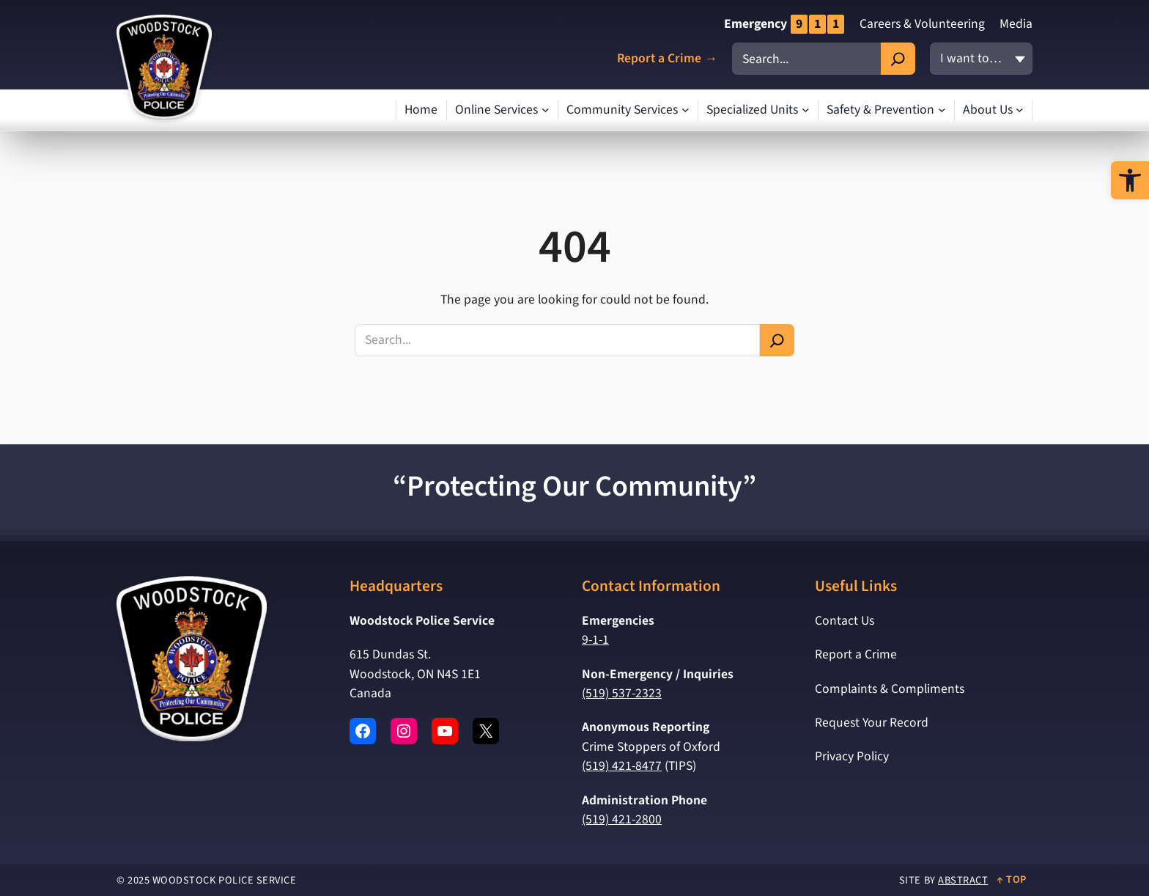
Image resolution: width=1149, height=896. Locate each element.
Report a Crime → (667, 59)
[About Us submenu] (1020, 110)
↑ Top (1012, 879)
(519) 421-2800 (622, 819)
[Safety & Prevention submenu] (942, 110)
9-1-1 (595, 640)
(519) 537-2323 (622, 693)
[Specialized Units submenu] (806, 110)
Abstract (963, 880)
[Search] (898, 59)
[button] (1130, 180)
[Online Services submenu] (546, 110)
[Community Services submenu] (685, 110)
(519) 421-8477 (622, 766)
